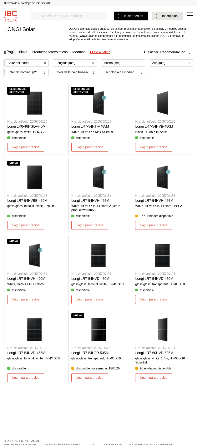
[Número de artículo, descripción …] (69, 16)
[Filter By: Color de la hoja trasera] (75, 72)
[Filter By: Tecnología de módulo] (123, 72)
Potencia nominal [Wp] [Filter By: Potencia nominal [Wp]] (23, 72)
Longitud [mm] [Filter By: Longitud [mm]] (65, 63)
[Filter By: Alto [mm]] (171, 63)
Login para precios (25, 147)
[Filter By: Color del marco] (26, 63)
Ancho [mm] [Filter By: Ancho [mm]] (112, 63)
